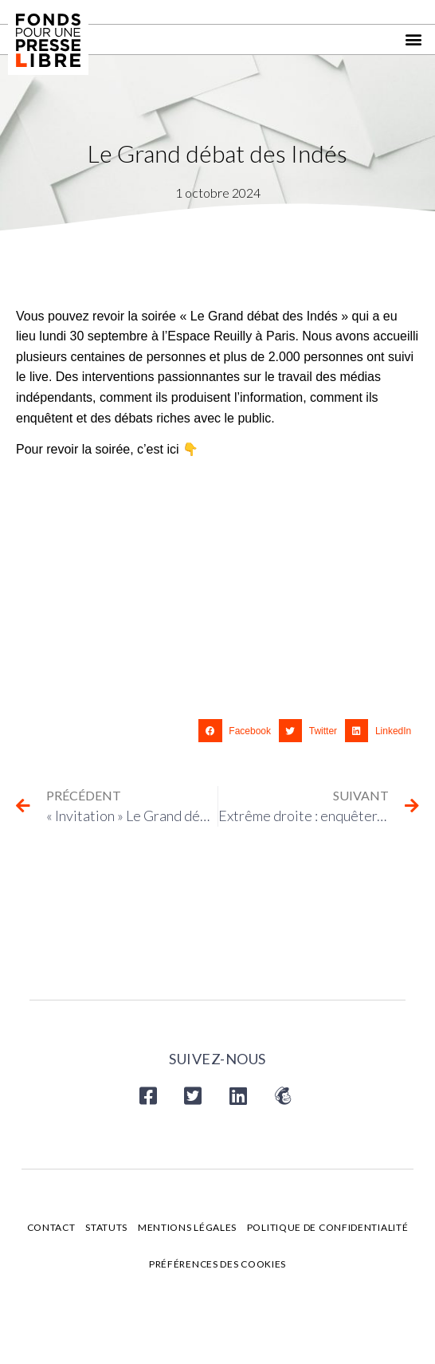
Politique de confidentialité (328, 1227)
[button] (414, 39)
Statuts (106, 1227)
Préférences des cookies (217, 1264)
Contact (51, 1227)
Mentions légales (187, 1227)
